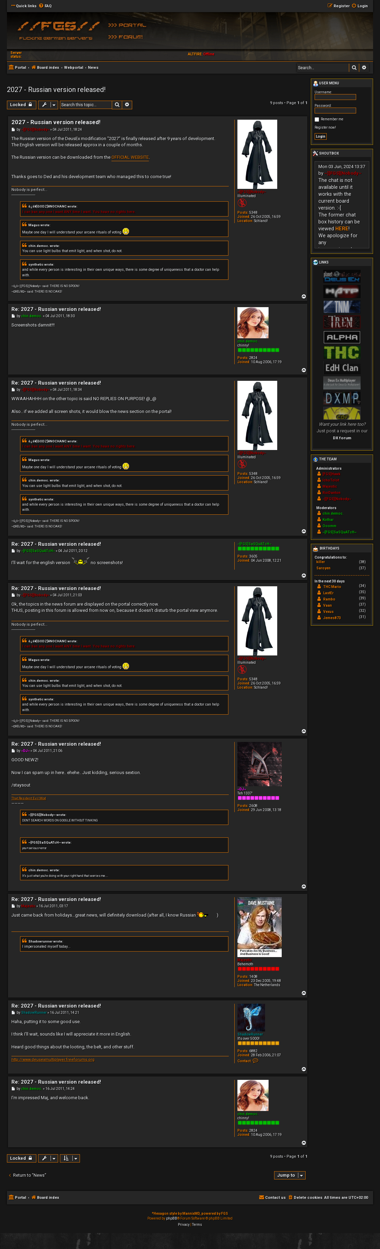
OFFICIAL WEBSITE (130, 157)
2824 (253, 358)
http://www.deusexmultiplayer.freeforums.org (52, 1059)
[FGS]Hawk (332, 474)
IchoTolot (331, 480)
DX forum (342, 437)
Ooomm (329, 526)
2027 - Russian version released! (56, 89)
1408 (253, 977)
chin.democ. (248, 341)
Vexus (328, 612)
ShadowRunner (250, 1034)
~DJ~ (241, 789)
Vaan (327, 605)
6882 (253, 1051)
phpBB (171, 1218)
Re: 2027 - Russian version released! (56, 309)
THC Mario (332, 587)
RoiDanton (332, 493)
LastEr (328, 593)
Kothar (328, 520)
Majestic (244, 960)
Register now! (325, 127)
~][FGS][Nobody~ (251, 192)
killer (320, 562)
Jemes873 (332, 618)
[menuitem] (45, 6)
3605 (253, 556)
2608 (253, 806)
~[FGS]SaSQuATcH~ (254, 544)
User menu (326, 83)
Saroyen (323, 568)
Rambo (329, 599)
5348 (253, 212)
